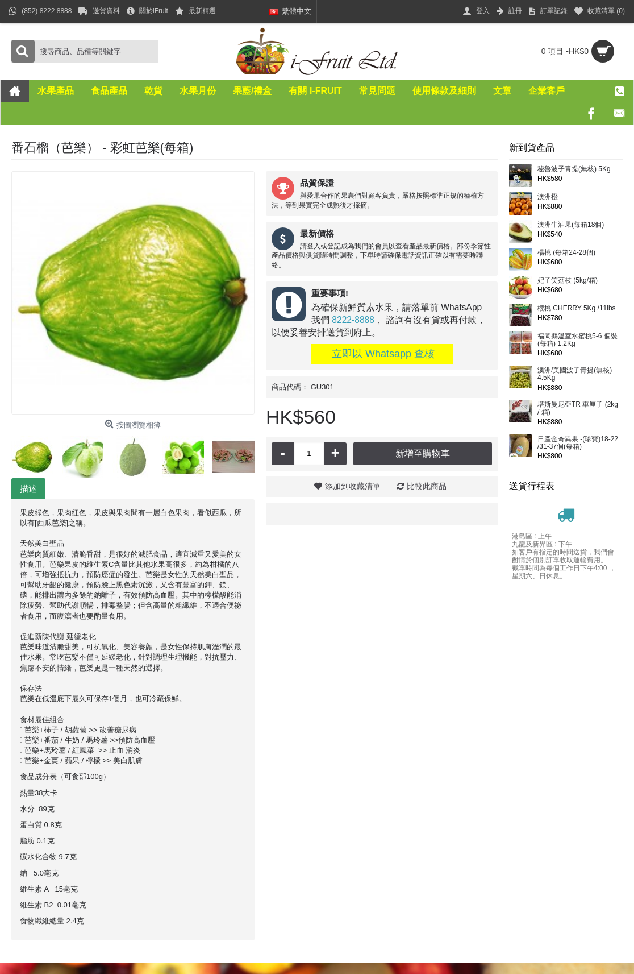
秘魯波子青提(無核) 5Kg (574, 169)
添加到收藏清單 (353, 486)
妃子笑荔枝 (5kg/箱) (567, 280)
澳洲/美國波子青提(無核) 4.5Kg (574, 374)
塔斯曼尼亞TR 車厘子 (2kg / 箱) (577, 408)
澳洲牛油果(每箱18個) (570, 225)
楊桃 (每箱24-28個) (566, 252)
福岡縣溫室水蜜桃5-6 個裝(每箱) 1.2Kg (577, 340)
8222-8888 (353, 320)
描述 (28, 489)
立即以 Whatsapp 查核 (382, 353)
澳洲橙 (547, 197)
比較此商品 (427, 486)
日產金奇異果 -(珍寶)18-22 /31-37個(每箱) (577, 443)
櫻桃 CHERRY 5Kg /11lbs (576, 308)
